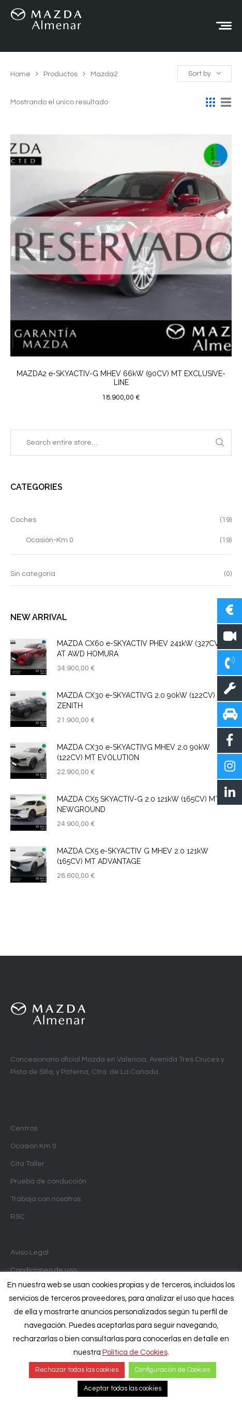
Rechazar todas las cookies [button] (76, 1369)
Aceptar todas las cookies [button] (122, 1388)
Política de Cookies (135, 1352)
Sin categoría (32, 573)
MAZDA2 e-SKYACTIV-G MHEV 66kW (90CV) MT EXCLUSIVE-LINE (121, 378)
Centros (23, 1128)
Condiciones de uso (43, 1270)
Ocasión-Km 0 (49, 540)
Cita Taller (27, 1163)
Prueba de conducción (48, 1181)
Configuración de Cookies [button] (172, 1369)
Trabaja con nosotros (45, 1199)
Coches (23, 520)
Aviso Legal (29, 1252)
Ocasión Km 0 (33, 1146)
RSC (17, 1216)
